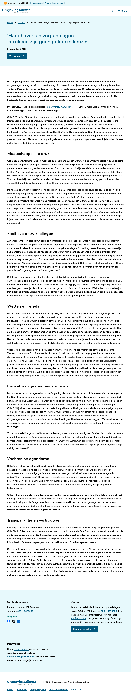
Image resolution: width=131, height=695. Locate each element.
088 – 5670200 (25, 611)
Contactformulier (82, 629)
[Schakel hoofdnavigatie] (122, 11)
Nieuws (21, 22)
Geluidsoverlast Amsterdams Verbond (47, 3)
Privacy (10, 689)
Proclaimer (22, 689)
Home (10, 22)
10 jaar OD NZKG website (59, 106)
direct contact (21, 649)
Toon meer (15, 56)
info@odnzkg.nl (78, 618)
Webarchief (76, 689)
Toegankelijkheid (38, 689)
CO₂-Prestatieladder (58, 689)
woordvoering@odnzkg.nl (20, 656)
